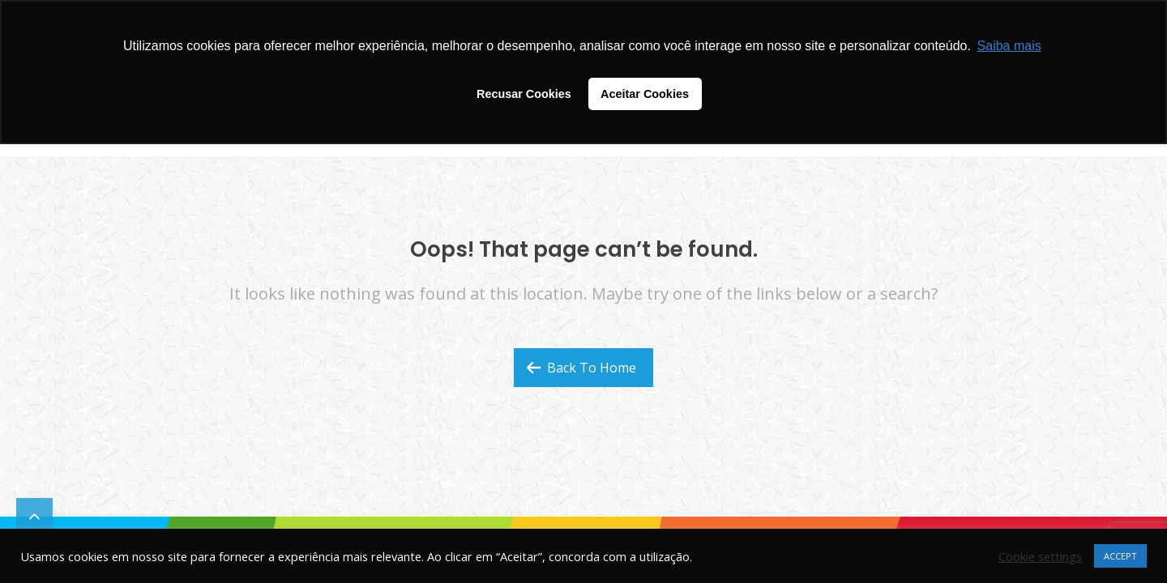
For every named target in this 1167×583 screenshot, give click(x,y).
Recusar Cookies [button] (524, 93)
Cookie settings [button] (1040, 556)
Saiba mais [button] (1009, 46)
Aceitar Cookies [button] (645, 93)
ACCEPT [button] (1120, 556)
